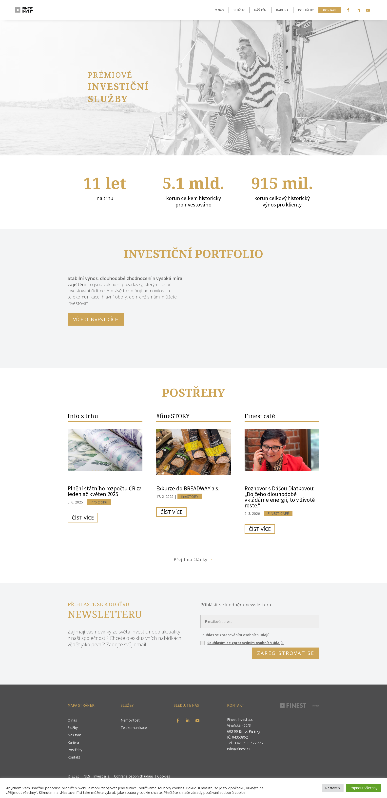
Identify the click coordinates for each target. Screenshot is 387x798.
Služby (239, 10)
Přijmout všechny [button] (363, 787)
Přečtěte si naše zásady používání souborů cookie (204, 792)
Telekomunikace (134, 728)
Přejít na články (191, 559)
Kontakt (330, 10)
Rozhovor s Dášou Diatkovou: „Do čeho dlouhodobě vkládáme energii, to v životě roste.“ (280, 497)
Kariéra (282, 10)
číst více (83, 517)
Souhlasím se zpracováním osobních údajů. (245, 642)
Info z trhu (83, 416)
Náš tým (260, 10)
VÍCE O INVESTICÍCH (96, 319)
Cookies (163, 776)
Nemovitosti (130, 721)
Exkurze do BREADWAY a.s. (187, 488)
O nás (219, 10)
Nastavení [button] (333, 788)
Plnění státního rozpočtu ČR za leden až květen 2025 (105, 491)
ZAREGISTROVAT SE (285, 653)
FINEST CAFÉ (278, 513)
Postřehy (306, 10)
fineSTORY (189, 496)
